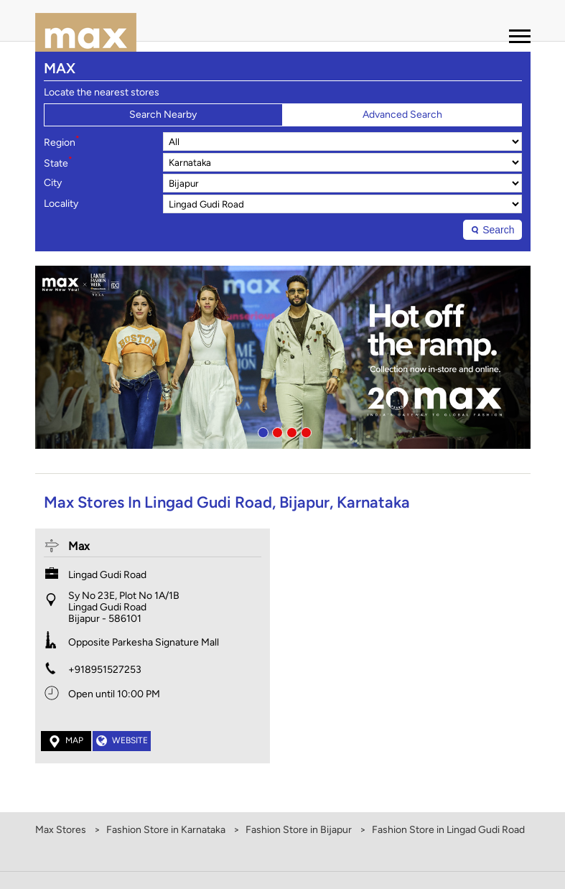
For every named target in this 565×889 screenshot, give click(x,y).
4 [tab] (304, 430)
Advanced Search (402, 114)
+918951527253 (104, 670)
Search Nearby (163, 114)
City (53, 183)
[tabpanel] (283, 357)
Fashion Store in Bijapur (299, 830)
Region (62, 141)
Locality (61, 204)
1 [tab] (261, 430)
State (58, 162)
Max (79, 546)
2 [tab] (275, 430)
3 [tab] (290, 430)
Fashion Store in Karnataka (165, 830)
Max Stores (61, 830)
